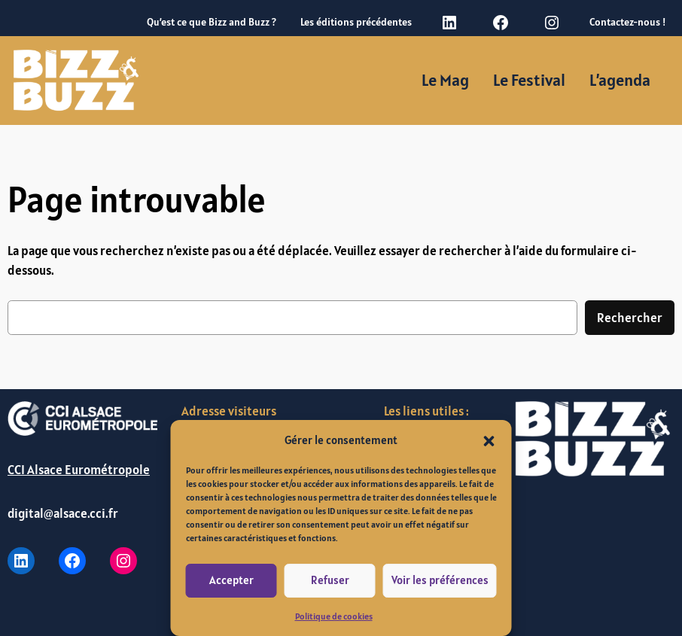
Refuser (330, 580)
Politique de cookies (334, 616)
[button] (489, 439)
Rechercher (629, 317)
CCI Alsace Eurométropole (79, 469)
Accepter (231, 580)
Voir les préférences (440, 580)
